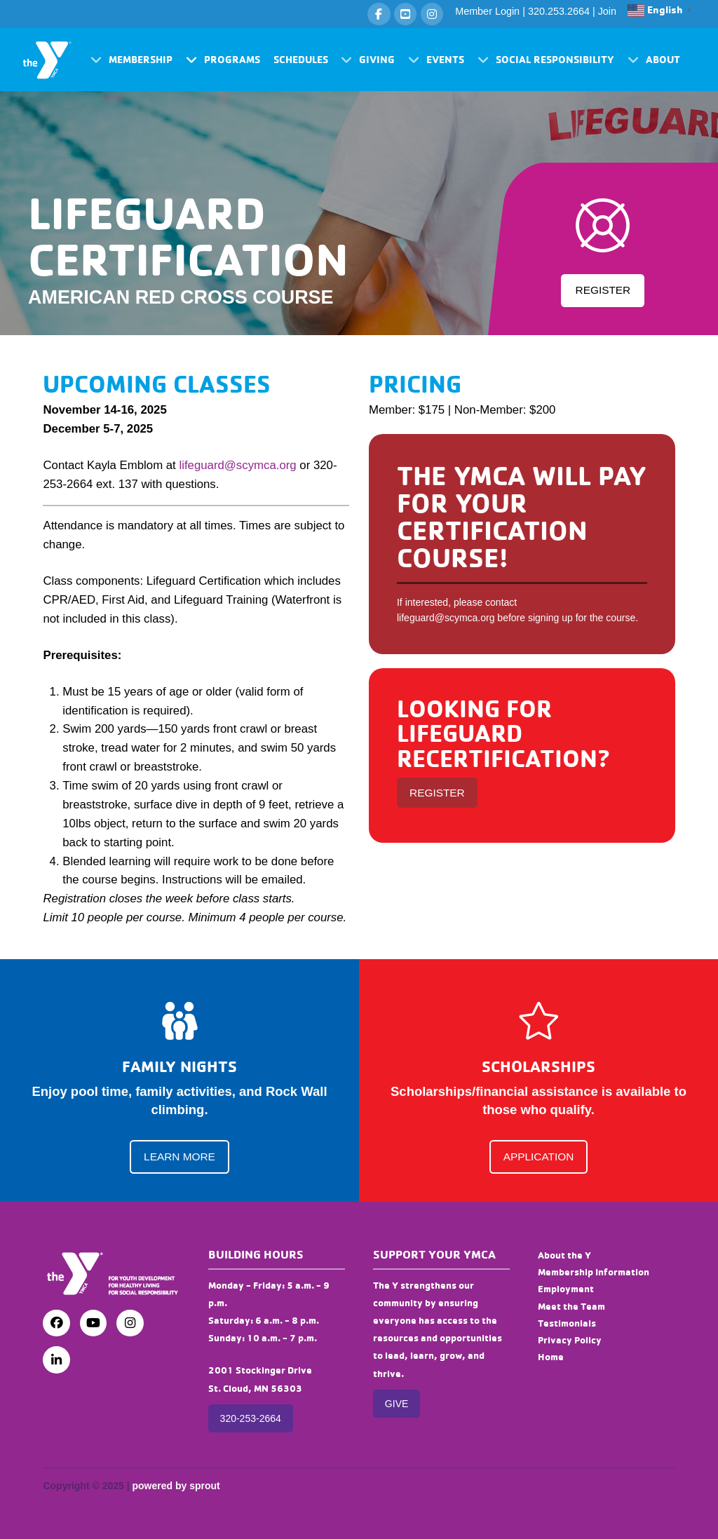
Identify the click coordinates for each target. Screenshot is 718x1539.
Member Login (487, 11)
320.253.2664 (559, 11)
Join (607, 11)
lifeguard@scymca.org (237, 465)
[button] (131, 60)
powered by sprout (175, 1485)
